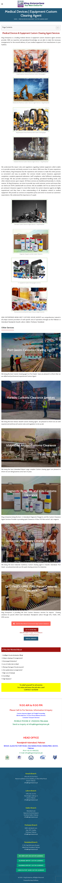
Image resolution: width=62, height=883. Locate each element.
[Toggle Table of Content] (57, 27)
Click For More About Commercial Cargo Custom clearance (31, 623)
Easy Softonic (34, 880)
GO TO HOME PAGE (31, 629)
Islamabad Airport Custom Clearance (31, 860)
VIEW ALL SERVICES (31, 638)
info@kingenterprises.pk (34, 753)
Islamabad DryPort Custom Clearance (31, 865)
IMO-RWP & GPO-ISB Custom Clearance (31, 856)
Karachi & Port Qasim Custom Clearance (31, 870)
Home (15, 19)
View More (31, 355)
